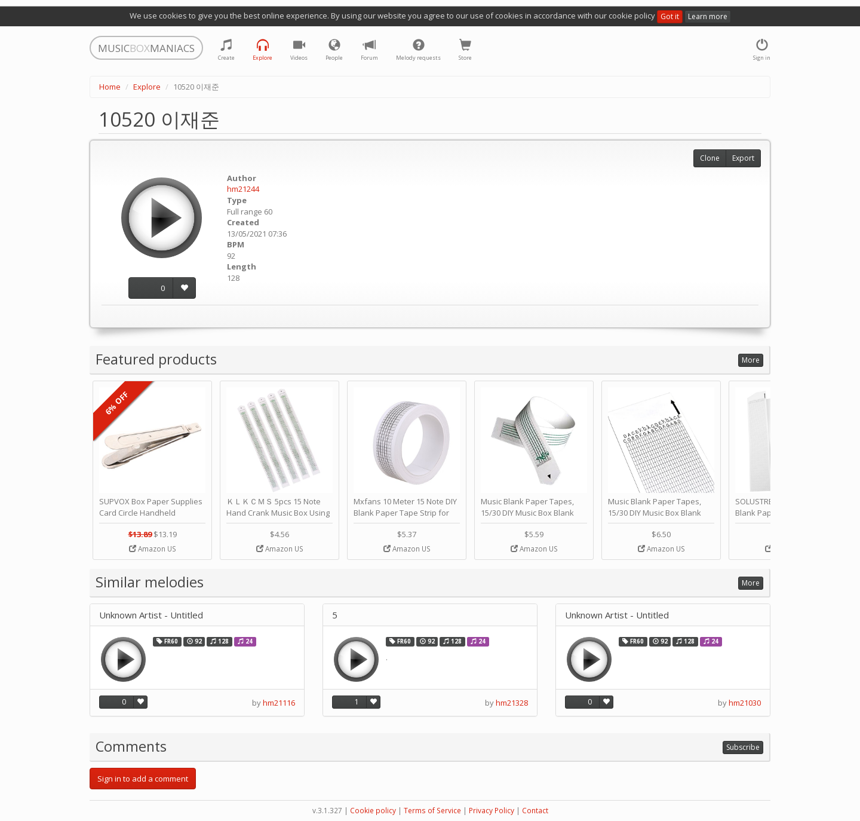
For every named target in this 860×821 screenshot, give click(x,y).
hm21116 (279, 702)
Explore (147, 86)
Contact (535, 810)
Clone (710, 158)
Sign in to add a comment (142, 778)
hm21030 (745, 702)
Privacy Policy (491, 810)
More (751, 360)
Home (110, 86)
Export (743, 158)
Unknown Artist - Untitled (151, 615)
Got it (670, 16)
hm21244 (243, 188)
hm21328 (512, 702)
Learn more (707, 16)
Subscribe (743, 747)
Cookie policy (373, 810)
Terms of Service (432, 810)
